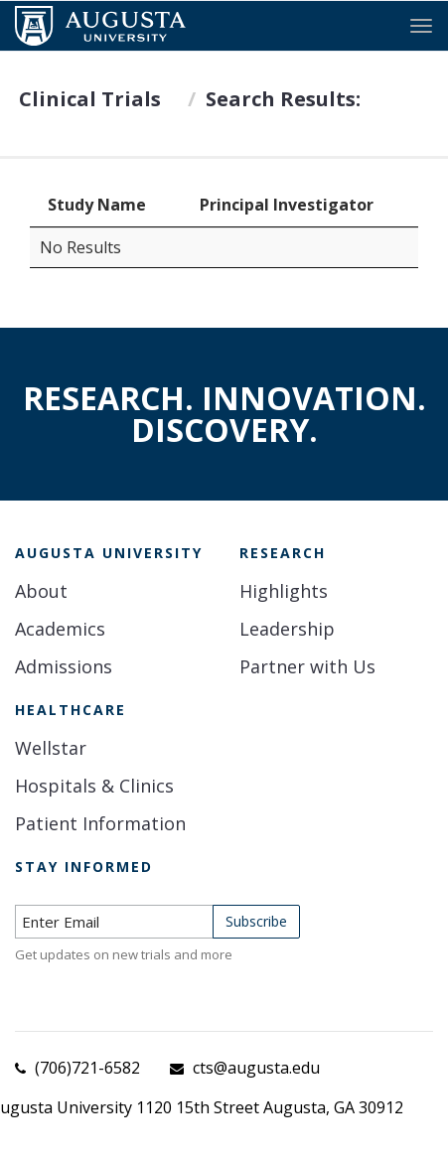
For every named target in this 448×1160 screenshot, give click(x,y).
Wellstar (50, 748)
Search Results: (283, 98)
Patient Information (100, 823)
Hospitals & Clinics (94, 786)
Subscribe (256, 921)
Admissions (63, 666)
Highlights (283, 591)
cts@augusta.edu (256, 1068)
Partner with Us (307, 666)
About (41, 591)
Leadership (287, 629)
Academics (60, 629)
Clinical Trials (90, 98)
